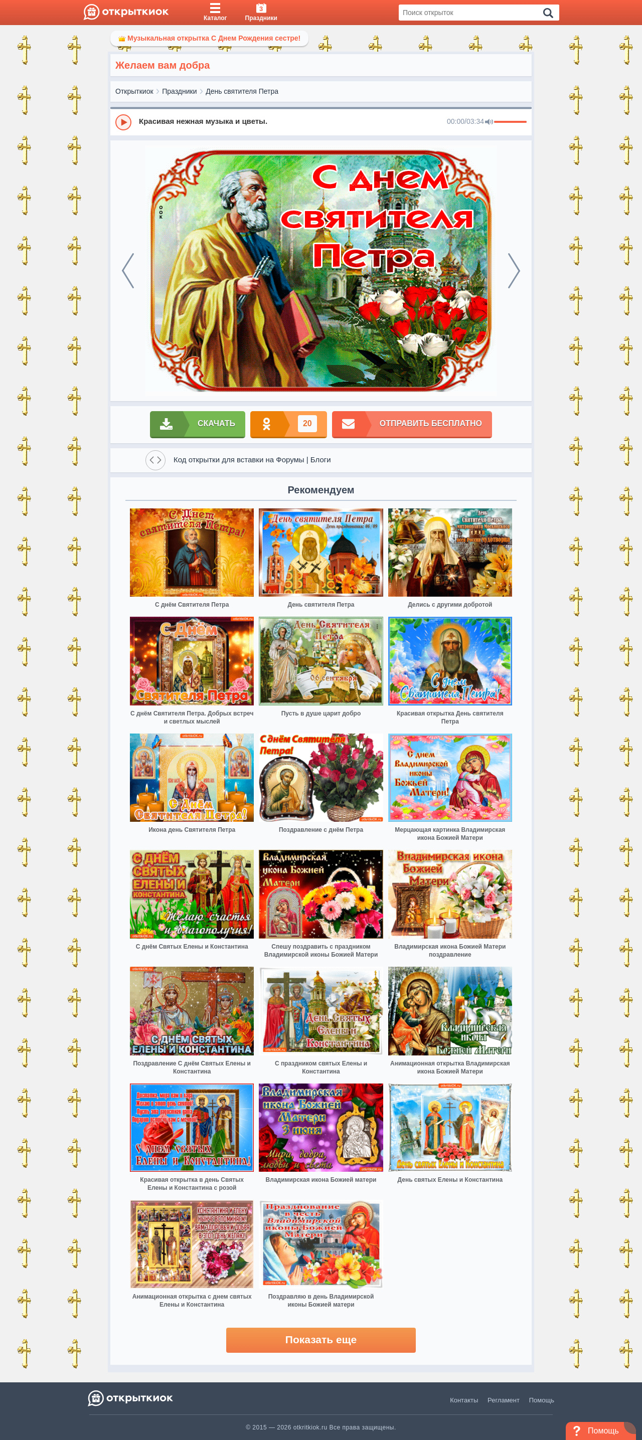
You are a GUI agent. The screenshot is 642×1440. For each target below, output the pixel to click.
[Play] (123, 122)
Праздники (179, 91)
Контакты (464, 1400)
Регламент (504, 1400)
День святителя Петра (242, 91)
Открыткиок (134, 91)
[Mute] (489, 122)
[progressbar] (510, 122)
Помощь (541, 1400)
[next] (514, 270)
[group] (321, 121)
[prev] (128, 270)
